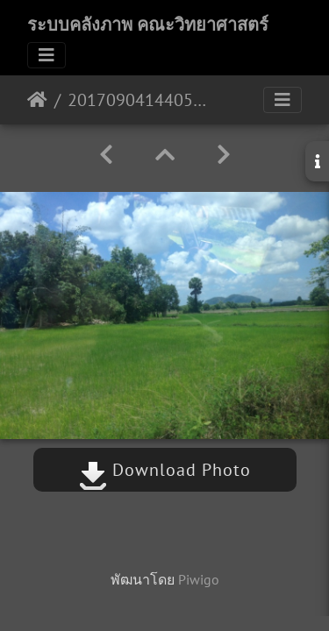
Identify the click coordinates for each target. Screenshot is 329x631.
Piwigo (198, 579)
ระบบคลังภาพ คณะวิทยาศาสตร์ (147, 24)
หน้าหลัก (37, 100)
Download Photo (165, 469)
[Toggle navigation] (46, 55)
